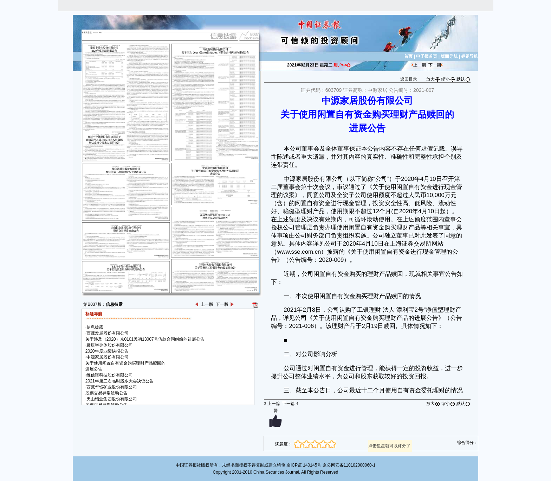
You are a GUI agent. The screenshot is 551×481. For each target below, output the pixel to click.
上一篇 (272, 403)
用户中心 (341, 65)
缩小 (448, 79)
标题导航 (469, 56)
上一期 (419, 65)
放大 (433, 79)
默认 (463, 79)
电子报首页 (426, 56)
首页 (408, 56)
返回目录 (408, 79)
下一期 (434, 65)
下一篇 (290, 403)
